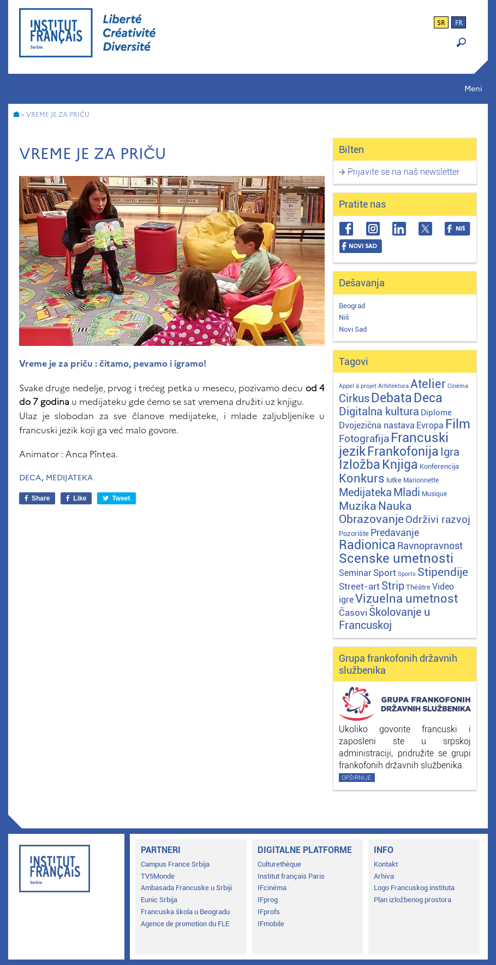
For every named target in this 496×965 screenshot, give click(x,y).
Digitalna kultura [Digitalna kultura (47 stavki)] (379, 411)
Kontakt (386, 864)
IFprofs (269, 912)
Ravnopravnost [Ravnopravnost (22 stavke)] (430, 545)
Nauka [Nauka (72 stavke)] (395, 506)
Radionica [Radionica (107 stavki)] (367, 545)
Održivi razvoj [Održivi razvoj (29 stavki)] (437, 520)
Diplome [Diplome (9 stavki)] (436, 412)
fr (459, 23)
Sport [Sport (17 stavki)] (384, 572)
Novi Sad (353, 329)
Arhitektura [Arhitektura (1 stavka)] (393, 386)
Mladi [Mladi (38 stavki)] (406, 492)
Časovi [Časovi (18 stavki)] (353, 612)
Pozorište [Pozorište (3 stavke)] (354, 533)
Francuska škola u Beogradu (185, 912)
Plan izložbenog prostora (412, 900)
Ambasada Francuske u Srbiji (186, 888)
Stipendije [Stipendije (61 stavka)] (442, 572)
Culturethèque (279, 864)
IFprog (268, 900)
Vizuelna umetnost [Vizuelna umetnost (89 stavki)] (406, 598)
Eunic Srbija (159, 900)
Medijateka (69, 478)
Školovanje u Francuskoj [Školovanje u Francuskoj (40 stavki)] (384, 619)
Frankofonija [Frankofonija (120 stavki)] (403, 451)
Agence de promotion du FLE (185, 924)
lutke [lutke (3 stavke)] (394, 480)
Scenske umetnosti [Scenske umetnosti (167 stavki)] (396, 558)
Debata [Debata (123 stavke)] (391, 398)
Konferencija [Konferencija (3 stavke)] (439, 466)
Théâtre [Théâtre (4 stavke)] (418, 587)
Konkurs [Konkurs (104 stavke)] (362, 478)
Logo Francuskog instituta (414, 888)
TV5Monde (158, 876)
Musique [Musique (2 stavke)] (434, 494)
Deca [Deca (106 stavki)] (428, 398)
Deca (30, 478)
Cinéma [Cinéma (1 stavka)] (457, 386)
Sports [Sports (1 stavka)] (407, 574)
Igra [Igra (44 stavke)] (449, 452)
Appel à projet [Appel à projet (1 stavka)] (358, 386)
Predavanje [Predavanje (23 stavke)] (394, 532)
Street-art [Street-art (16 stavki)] (359, 586)
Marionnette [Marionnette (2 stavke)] (421, 480)
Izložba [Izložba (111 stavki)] (359, 464)
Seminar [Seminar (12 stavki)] (355, 573)
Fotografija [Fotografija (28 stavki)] (364, 439)
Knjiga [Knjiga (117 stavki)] (400, 464)
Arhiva (384, 876)
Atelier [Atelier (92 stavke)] (428, 383)
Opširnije (356, 777)
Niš (344, 317)
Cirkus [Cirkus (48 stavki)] (354, 398)
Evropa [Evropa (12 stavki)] (430, 425)
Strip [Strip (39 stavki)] (392, 586)
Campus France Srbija (175, 864)
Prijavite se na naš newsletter (403, 172)
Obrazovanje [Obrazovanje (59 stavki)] (371, 519)
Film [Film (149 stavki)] (457, 424)
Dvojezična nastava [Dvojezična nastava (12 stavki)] (377, 425)
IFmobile (271, 924)
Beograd (352, 306)
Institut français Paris (291, 876)
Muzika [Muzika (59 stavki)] (358, 506)
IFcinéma (272, 888)
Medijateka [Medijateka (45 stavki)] (365, 492)
